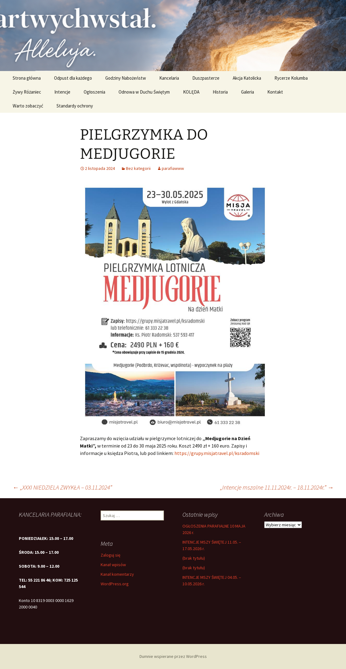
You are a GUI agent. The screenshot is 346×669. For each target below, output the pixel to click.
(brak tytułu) (193, 558)
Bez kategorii (138, 168)
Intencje (62, 92)
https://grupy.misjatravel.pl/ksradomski (216, 453)
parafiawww (173, 168)
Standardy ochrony (74, 106)
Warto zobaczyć (28, 106)
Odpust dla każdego (73, 78)
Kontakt (275, 92)
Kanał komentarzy (117, 574)
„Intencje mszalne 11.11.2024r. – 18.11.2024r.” (277, 487)
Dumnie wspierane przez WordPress (173, 656)
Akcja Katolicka (247, 78)
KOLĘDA (191, 92)
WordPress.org (115, 584)
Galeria (247, 92)
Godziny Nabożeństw (125, 78)
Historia (220, 92)
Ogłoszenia (94, 92)
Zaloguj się (110, 555)
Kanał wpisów (113, 564)
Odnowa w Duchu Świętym (144, 92)
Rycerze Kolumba (291, 78)
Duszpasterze (205, 78)
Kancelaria (169, 78)
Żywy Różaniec (27, 92)
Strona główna (27, 78)
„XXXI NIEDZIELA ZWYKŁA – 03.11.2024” (62, 487)
